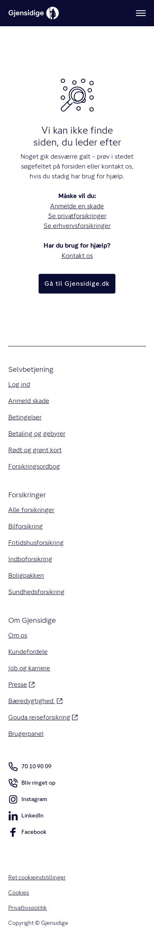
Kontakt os (77, 256)
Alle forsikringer (31, 510)
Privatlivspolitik (27, 907)
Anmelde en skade (77, 206)
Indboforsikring (30, 559)
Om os (17, 635)
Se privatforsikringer (77, 216)
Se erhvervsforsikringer (77, 226)
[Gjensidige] (33, 13)
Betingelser (24, 417)
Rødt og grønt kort (35, 450)
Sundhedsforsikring (36, 592)
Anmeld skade (28, 401)
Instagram (27, 800)
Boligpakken (26, 575)
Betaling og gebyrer (36, 433)
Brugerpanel (26, 734)
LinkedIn (26, 817)
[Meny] (141, 13)
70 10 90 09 (29, 767)
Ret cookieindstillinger (37, 877)
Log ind (19, 384)
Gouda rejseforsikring (43, 717)
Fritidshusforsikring (36, 542)
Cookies (18, 892)
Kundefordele (28, 652)
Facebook (27, 833)
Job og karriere (29, 668)
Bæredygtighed (35, 700)
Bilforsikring (25, 526)
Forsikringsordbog (34, 466)
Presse (21, 684)
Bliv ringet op (31, 784)
